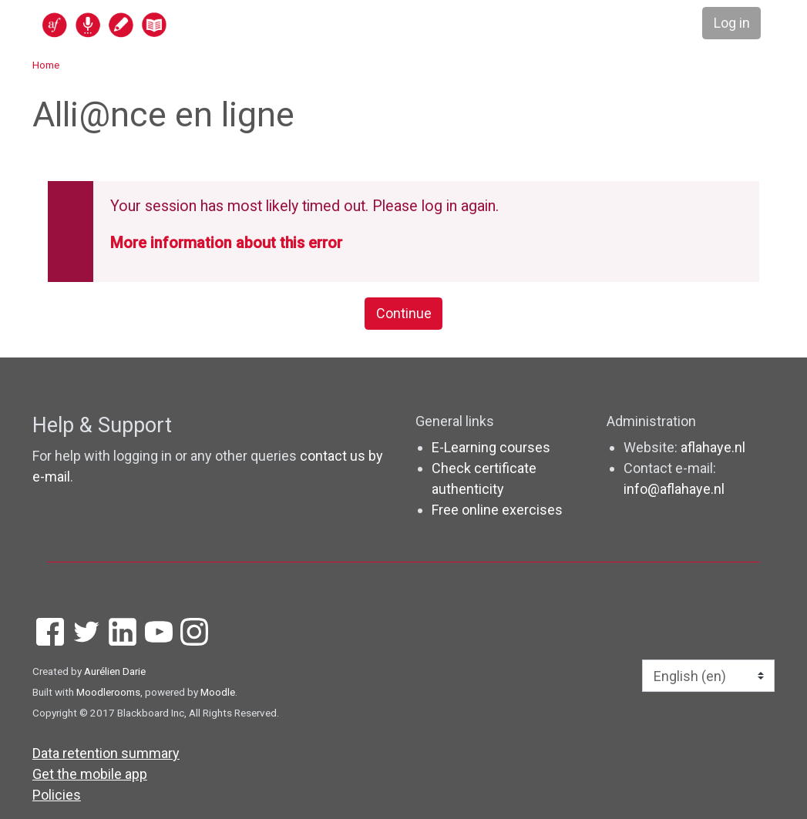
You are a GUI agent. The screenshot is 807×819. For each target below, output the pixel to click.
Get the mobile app (89, 774)
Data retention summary (106, 753)
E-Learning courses (491, 447)
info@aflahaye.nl (674, 489)
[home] (164, 24)
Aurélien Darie (115, 671)
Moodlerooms (108, 692)
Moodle (217, 692)
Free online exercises (497, 510)
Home (45, 65)
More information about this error (226, 243)
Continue (404, 314)
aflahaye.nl (713, 447)
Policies (56, 795)
